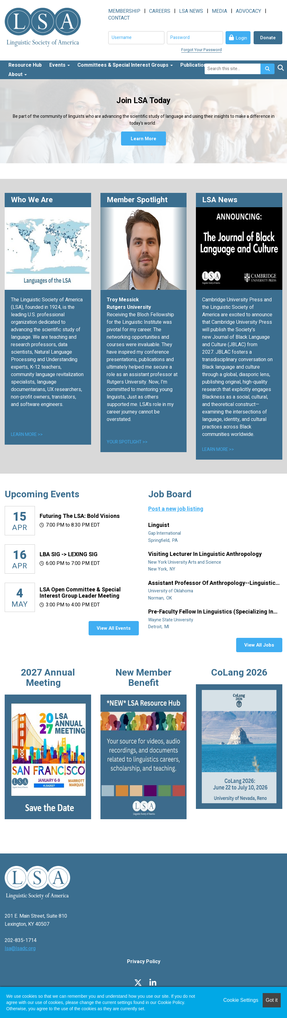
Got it (272, 1000)
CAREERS (159, 11)
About (17, 74)
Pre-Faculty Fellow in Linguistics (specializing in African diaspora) (210, 612)
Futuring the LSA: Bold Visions (80, 516)
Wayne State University (171, 620)
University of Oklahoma (171, 591)
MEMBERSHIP (124, 11)
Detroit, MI (159, 627)
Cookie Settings (240, 1000)
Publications (197, 65)
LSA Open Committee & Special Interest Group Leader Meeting (80, 592)
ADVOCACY (248, 11)
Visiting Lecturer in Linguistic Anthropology (205, 554)
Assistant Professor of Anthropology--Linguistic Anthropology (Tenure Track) (211, 583)
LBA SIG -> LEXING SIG (69, 554)
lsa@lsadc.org (20, 948)
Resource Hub (25, 65)
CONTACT (119, 18)
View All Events (114, 628)
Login (241, 38)
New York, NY (162, 569)
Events (59, 65)
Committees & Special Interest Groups (125, 65)
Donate (268, 37)
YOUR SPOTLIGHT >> (127, 442)
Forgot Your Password (201, 50)
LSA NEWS (191, 11)
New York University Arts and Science (185, 562)
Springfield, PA (163, 540)
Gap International (165, 533)
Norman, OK (160, 598)
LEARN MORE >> (27, 434)
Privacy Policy (143, 961)
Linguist (159, 525)
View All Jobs (259, 645)
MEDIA (219, 11)
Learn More (143, 138)
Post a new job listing (175, 509)
